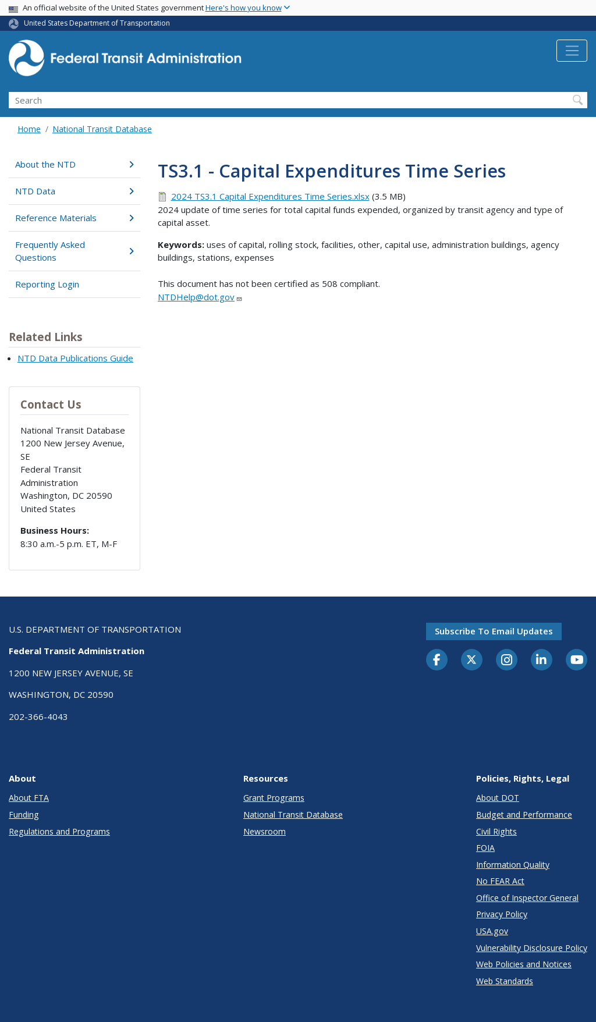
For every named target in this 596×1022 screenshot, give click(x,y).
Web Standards (504, 980)
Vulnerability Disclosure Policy (531, 947)
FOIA (485, 847)
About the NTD (74, 164)
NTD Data (74, 191)
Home (29, 128)
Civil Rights (496, 831)
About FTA (29, 797)
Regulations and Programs (59, 831)
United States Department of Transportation (97, 23)
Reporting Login (47, 284)
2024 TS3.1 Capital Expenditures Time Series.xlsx (270, 196)
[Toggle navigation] (571, 51)
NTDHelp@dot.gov (200, 297)
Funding (24, 814)
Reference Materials (74, 217)
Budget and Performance (524, 814)
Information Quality (512, 864)
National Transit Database (102, 128)
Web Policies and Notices (524, 964)
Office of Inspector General (527, 897)
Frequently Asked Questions (74, 251)
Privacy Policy (501, 914)
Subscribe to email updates (494, 631)
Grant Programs (273, 797)
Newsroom (264, 831)
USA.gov (492, 930)
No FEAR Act (500, 880)
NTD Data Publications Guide (75, 358)
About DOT (497, 797)
